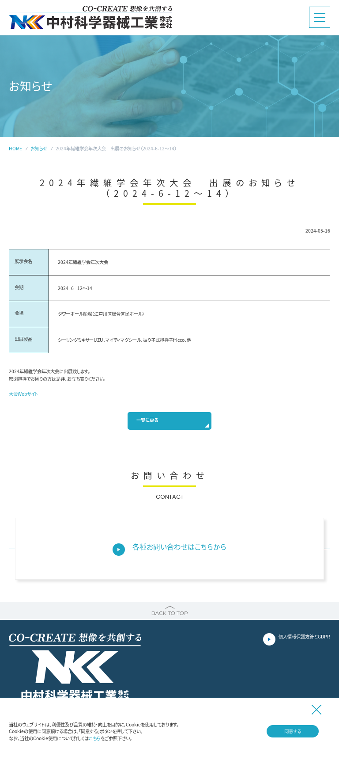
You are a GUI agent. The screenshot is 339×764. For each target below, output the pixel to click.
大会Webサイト (23, 393)
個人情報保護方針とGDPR (304, 636)
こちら (95, 738)
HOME (15, 148)
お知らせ (38, 148)
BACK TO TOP (169, 613)
